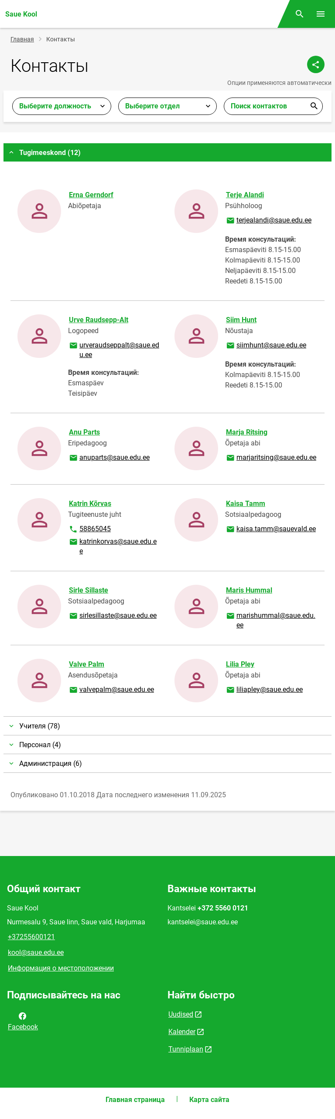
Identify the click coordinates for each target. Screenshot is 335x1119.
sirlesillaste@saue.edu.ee (112, 616)
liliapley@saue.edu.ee (264, 690)
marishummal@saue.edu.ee (270, 619)
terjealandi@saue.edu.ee (268, 220)
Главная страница (135, 1099)
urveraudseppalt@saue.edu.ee (113, 349)
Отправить (314, 106)
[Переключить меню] (320, 14)
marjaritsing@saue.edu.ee (271, 458)
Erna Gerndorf (91, 195)
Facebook (23, 1020)
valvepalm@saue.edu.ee (111, 690)
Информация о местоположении (61, 968)
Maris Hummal (249, 590)
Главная (22, 39)
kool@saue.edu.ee (36, 952)
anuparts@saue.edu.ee (109, 458)
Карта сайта (209, 1099)
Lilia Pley (240, 664)
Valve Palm (86, 664)
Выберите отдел (152, 106)
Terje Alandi (245, 195)
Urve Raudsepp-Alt (98, 320)
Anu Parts (84, 432)
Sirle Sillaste (88, 590)
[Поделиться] (316, 64)
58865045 (95, 529)
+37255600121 (31, 937)
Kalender (181, 1032)
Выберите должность (55, 106)
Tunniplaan (185, 1049)
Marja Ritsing (246, 432)
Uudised (180, 1014)
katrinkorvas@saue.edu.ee (112, 545)
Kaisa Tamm (245, 503)
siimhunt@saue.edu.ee (266, 345)
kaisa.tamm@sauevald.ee (271, 529)
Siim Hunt (241, 320)
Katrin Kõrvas (90, 503)
